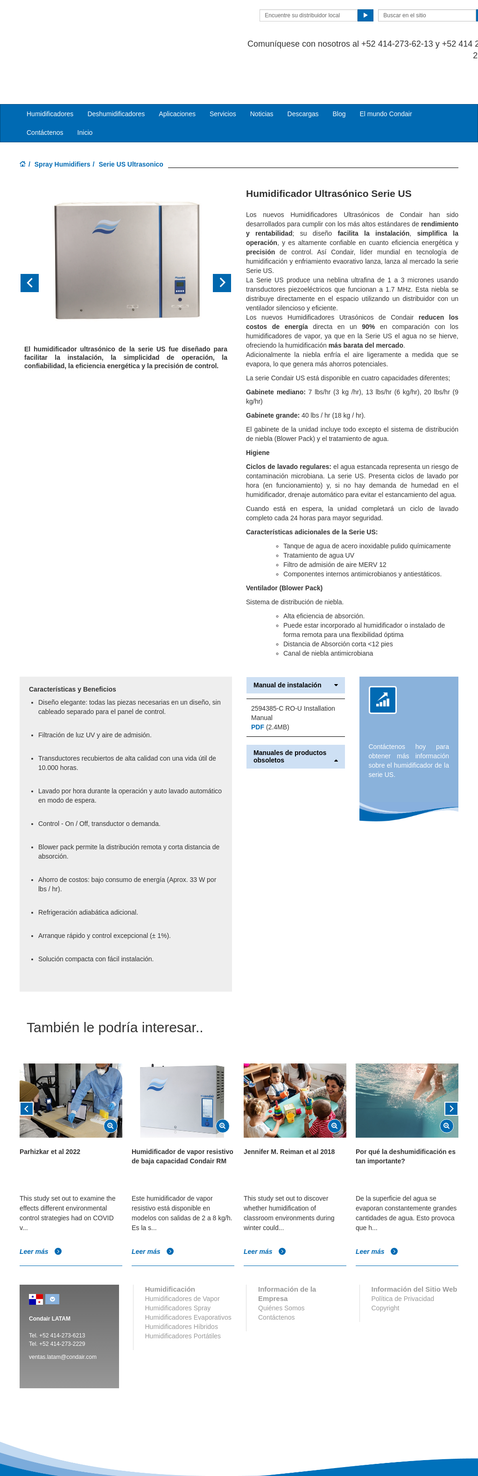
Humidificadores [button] (50, 76)
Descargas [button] (303, 76)
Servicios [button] (223, 76)
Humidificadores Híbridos (181, 1289)
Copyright (386, 1270)
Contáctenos (45, 95)
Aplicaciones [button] (177, 76)
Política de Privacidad (403, 1261)
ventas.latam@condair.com (63, 1319)
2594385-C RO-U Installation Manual (293, 675)
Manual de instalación (295, 647)
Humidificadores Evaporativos (188, 1280)
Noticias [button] (262, 76)
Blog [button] (338, 76)
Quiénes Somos (281, 1270)
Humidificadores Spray (178, 1270)
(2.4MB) (270, 689)
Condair (73, 21)
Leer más (41, 1213)
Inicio (85, 95)
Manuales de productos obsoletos (295, 719)
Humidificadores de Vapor (182, 1261)
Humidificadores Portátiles (183, 1298)
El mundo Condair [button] (385, 76)
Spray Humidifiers (63, 127)
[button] (35, 245)
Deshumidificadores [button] (116, 76)
